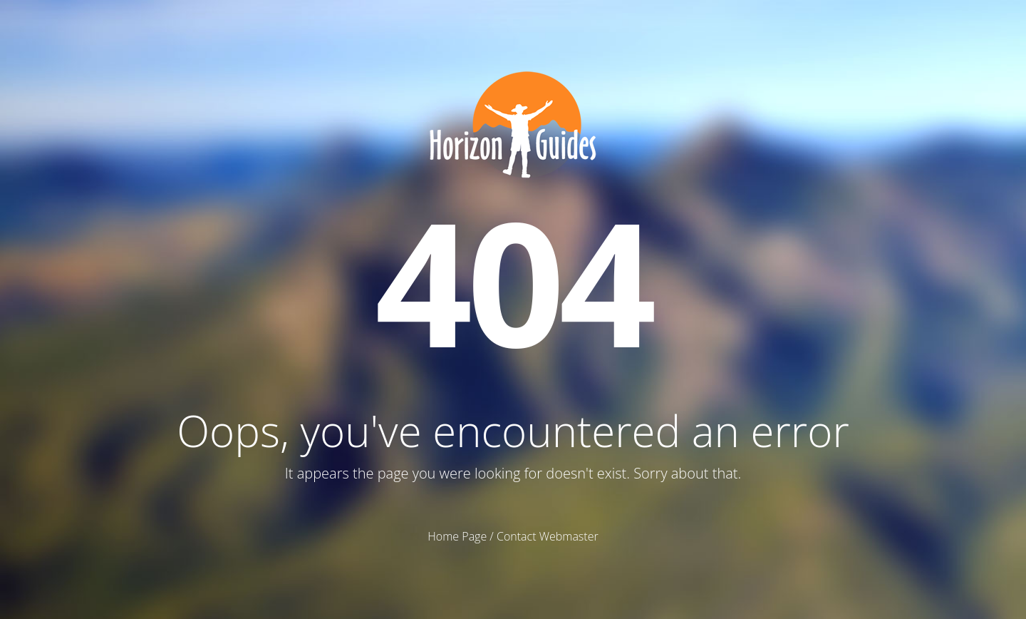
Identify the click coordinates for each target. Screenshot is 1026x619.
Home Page (457, 536)
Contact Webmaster (547, 536)
